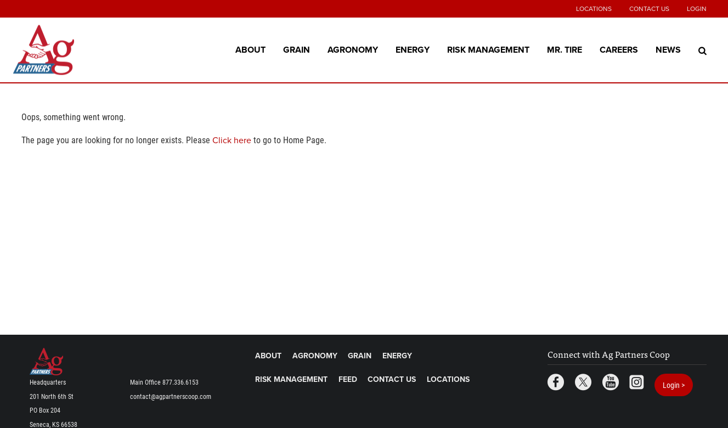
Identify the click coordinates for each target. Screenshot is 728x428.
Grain (296, 49)
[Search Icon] (702, 50)
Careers (619, 49)
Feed (347, 379)
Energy (413, 49)
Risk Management (488, 49)
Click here (231, 140)
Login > (674, 385)
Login (697, 9)
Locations (594, 9)
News (668, 49)
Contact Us (649, 9)
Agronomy (353, 49)
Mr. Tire (564, 49)
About (250, 49)
